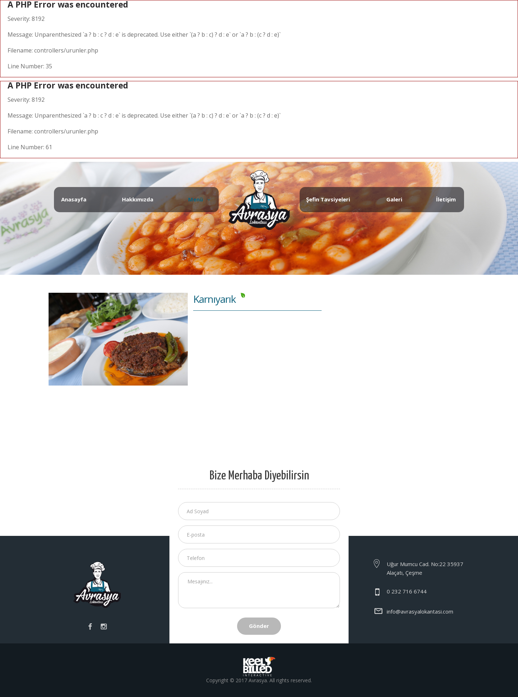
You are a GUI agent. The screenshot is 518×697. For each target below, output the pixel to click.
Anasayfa (73, 199)
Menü (195, 199)
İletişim (446, 199)
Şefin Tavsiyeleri (328, 199)
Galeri (394, 199)
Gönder (259, 625)
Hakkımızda (137, 199)
